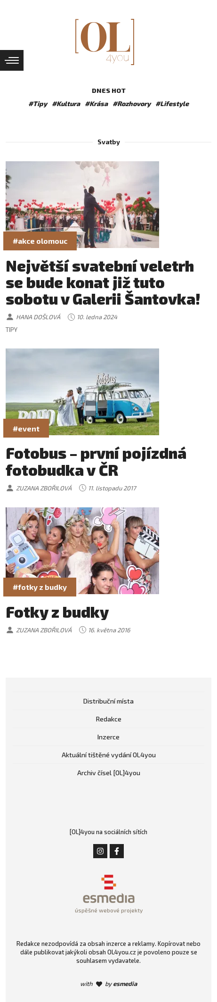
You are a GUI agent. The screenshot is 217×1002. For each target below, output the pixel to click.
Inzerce (108, 737)
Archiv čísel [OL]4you (108, 773)
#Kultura (66, 103)
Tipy (11, 329)
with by (108, 983)
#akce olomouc (40, 240)
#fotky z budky (40, 586)
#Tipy (37, 103)
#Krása (96, 103)
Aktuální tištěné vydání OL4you (109, 755)
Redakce (108, 719)
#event (26, 428)
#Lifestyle (172, 103)
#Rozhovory (132, 103)
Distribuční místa (108, 701)
